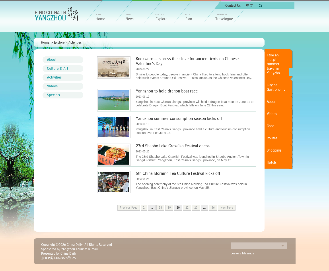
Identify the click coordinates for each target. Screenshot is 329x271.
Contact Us (233, 5)
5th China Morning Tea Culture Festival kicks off (178, 173)
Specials (53, 95)
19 (169, 207)
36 (213, 207)
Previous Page (128, 207)
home (100, 19)
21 (187, 207)
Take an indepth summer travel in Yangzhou (274, 64)
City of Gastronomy (276, 87)
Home (45, 42)
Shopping (274, 150)
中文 (249, 5)
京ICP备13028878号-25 (58, 258)
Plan (188, 19)
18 (160, 207)
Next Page (226, 207)
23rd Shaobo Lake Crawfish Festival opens (173, 146)
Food (270, 126)
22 (195, 207)
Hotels (271, 163)
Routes (272, 138)
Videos (52, 86)
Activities (75, 42)
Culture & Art (57, 69)
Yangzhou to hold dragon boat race (167, 91)
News (130, 19)
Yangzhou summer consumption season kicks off (179, 118)
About (51, 60)
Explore (161, 19)
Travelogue (224, 19)
